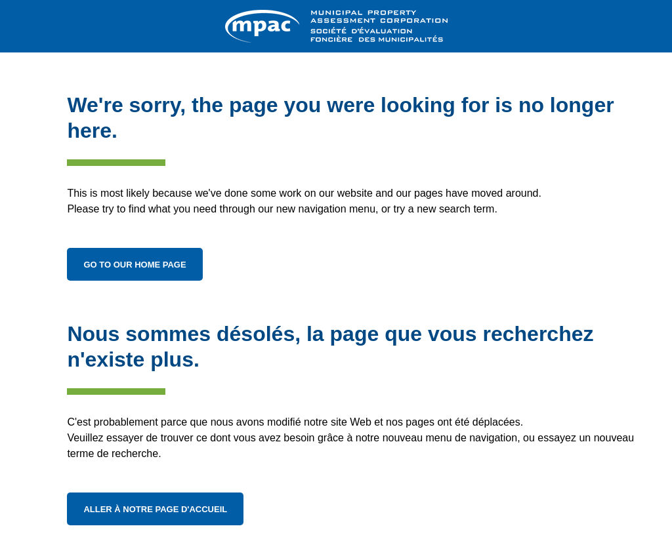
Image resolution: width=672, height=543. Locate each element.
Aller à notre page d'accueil (155, 509)
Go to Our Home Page (134, 265)
